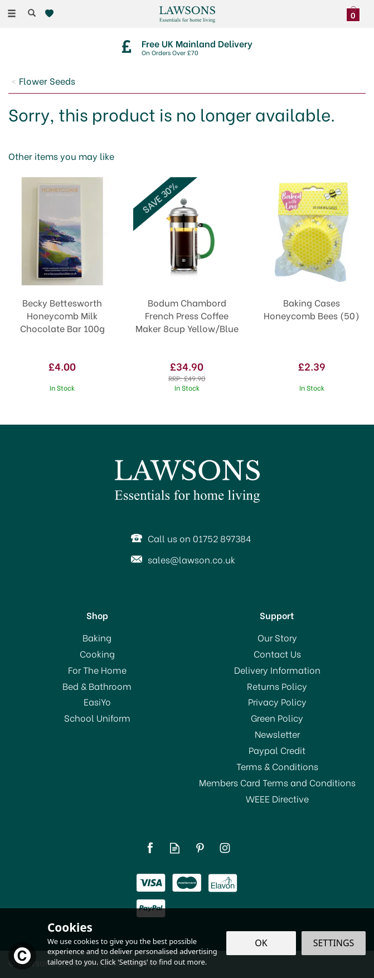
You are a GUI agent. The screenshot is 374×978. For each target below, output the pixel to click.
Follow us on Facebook (150, 848)
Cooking (97, 654)
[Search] (31, 12)
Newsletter (277, 734)
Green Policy (277, 718)
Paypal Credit (277, 750)
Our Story (277, 637)
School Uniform (97, 718)
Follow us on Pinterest (200, 848)
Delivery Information (277, 670)
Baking (96, 637)
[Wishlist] (51, 14)
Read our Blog (175, 848)
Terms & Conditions (277, 766)
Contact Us (277, 654)
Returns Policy (277, 686)
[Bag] (356, 12)
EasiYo (97, 701)
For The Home (97, 670)
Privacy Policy (277, 701)
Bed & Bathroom (97, 686)
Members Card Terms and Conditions (277, 782)
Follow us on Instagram (225, 848)
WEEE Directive (277, 798)
